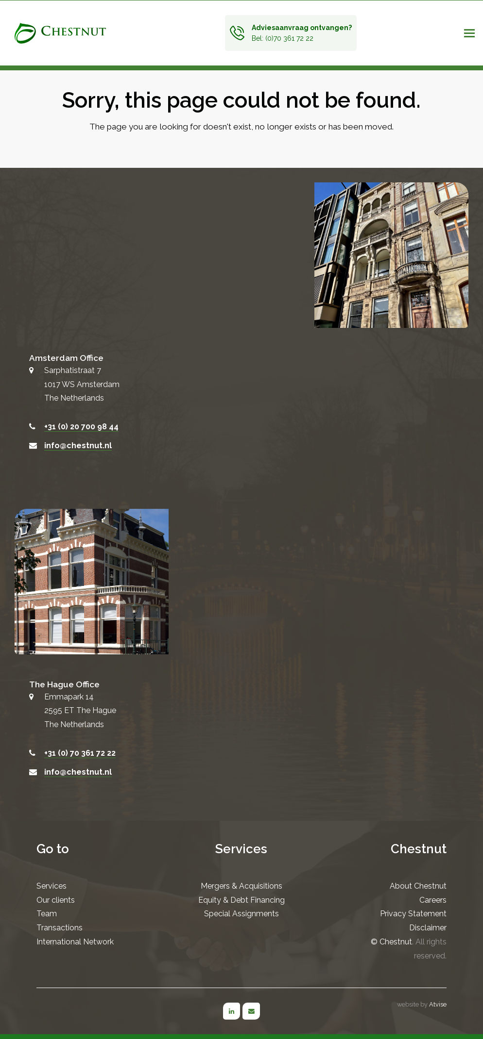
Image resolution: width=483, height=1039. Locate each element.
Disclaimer (428, 927)
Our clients (55, 900)
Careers (433, 900)
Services (51, 886)
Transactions (59, 927)
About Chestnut (418, 886)
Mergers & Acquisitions (241, 886)
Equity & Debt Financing (241, 900)
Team (46, 913)
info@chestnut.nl (78, 445)
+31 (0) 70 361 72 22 (80, 753)
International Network (75, 941)
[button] (463, 33)
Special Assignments (241, 913)
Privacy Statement (413, 913)
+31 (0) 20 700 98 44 (81, 426)
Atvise (438, 1004)
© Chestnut (391, 941)
